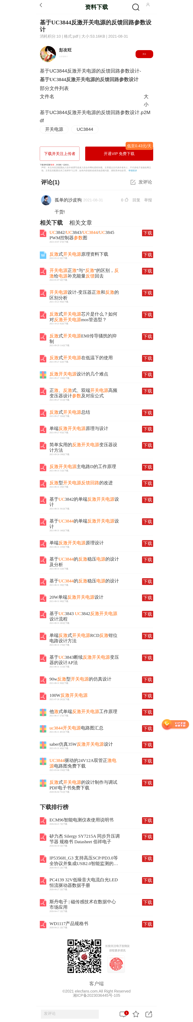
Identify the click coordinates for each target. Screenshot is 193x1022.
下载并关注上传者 (59, 154)
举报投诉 (132, 170)
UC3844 (85, 129)
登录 (52, 165)
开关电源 (54, 129)
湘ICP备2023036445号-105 (96, 995)
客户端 (96, 983)
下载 (147, 232)
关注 (144, 54)
